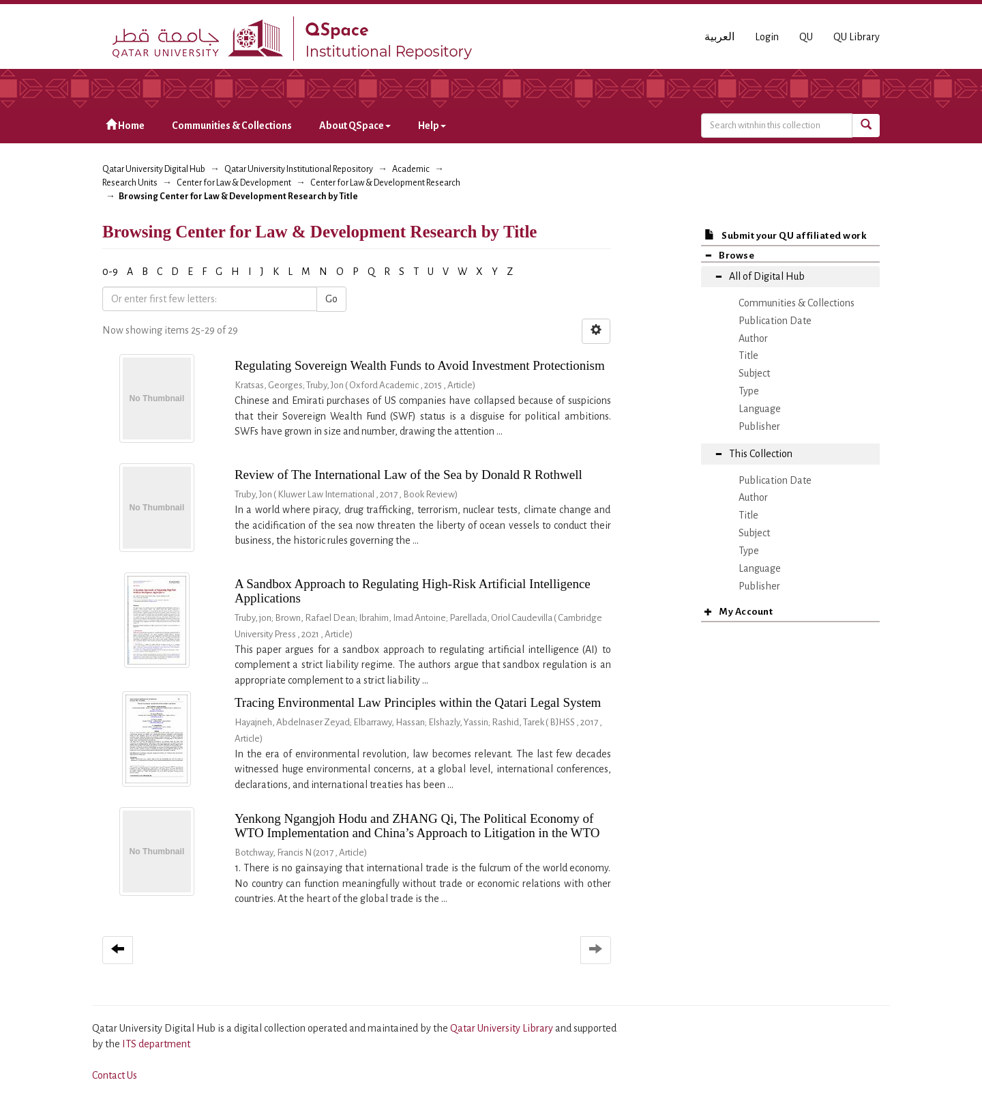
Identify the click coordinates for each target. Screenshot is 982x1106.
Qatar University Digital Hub (153, 169)
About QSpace (355, 125)
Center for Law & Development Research (385, 183)
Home (125, 125)
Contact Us (114, 1075)
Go (331, 298)
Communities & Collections (232, 125)
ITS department (156, 1043)
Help (432, 125)
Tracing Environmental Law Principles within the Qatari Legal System (418, 702)
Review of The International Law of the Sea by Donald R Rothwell (408, 474)
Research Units (130, 183)
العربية (719, 36)
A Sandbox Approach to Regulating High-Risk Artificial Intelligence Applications (413, 591)
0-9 (110, 271)
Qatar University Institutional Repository (298, 169)
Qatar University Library (502, 1028)
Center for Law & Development (234, 183)
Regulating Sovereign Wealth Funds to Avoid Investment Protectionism (420, 365)
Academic (411, 169)
